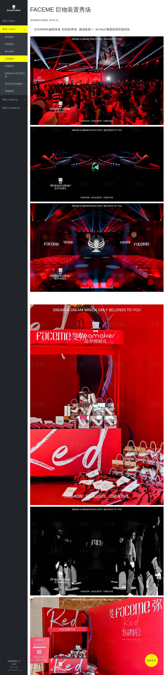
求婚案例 (9, 66)
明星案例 (9, 44)
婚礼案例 (9, 51)
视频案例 (9, 91)
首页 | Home (8, 21)
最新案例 (9, 37)
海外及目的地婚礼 (14, 83)
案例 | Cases (8, 29)
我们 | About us (10, 99)
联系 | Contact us (11, 108)
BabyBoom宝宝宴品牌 (15, 75)
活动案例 (9, 58)
